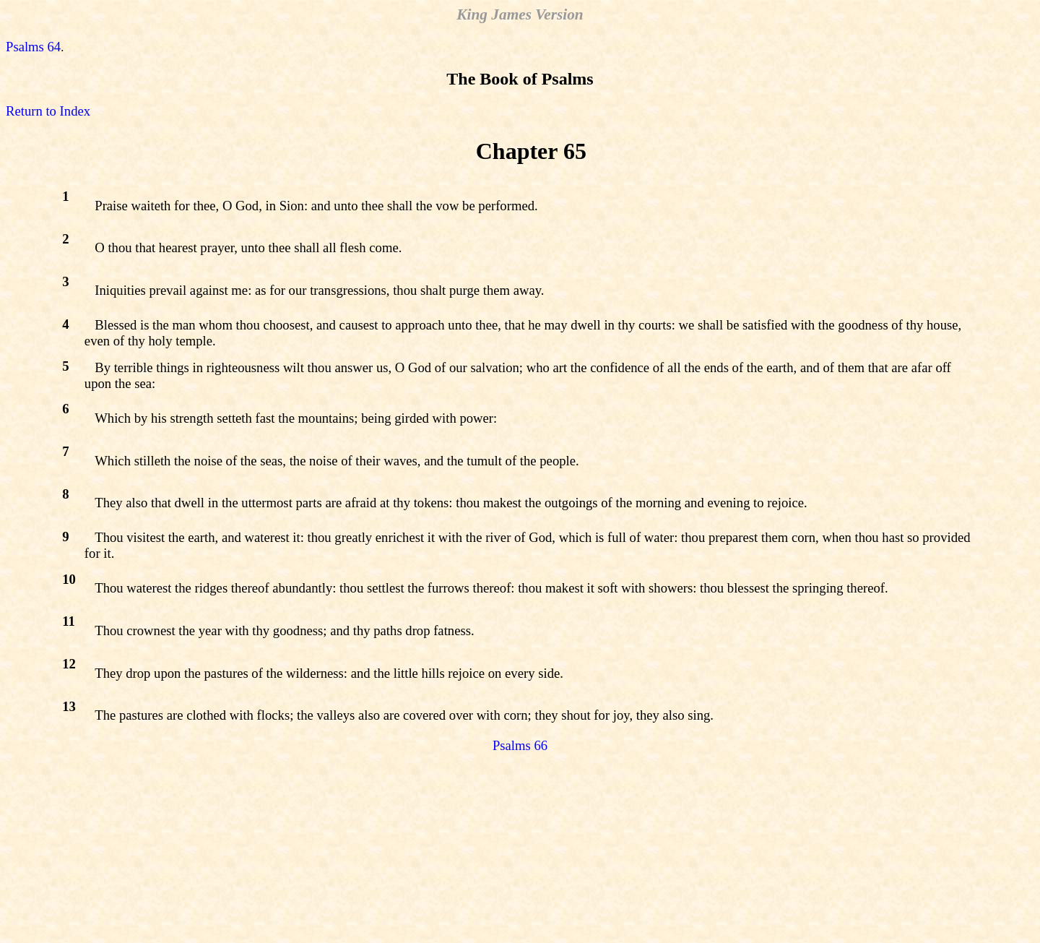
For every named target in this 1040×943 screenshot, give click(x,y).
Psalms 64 (33, 46)
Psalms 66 (520, 745)
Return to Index (48, 111)
